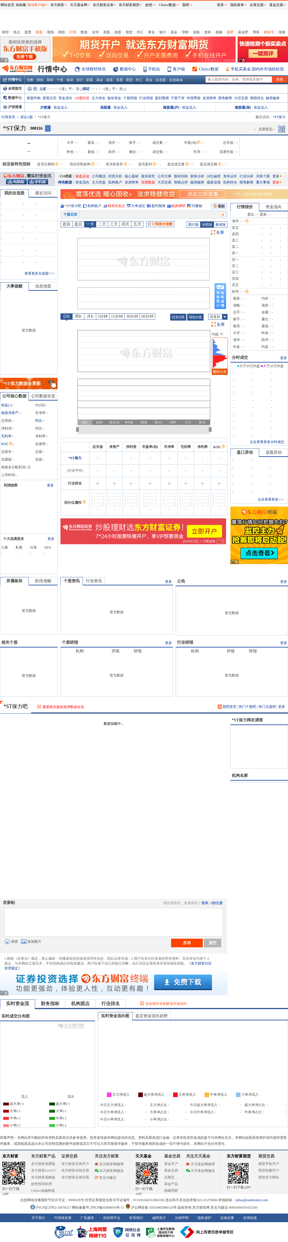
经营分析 (115, 176)
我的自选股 (14, 193)
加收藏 (21, 5)
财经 (5, 32)
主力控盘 (99, 182)
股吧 (230, 32)
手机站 (154, 69)
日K (66, 316)
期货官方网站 (268, 1177)
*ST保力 (75, 458)
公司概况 (99, 176)
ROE (6, 444)
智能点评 (181, 182)
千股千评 (178, 98)
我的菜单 (237, 5)
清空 (213, 942)
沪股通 (45, 108)
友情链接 (250, 1218)
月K (90, 316)
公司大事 (164, 176)
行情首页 (8, 117)
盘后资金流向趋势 (151, 1016)
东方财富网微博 (109, 1164)
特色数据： (66, 182)
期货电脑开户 (268, 1170)
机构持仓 (230, 182)
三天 (114, 224)
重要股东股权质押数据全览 (63, 707)
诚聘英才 (159, 1218)
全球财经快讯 (94, 69)
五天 (137, 224)
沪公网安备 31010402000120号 (151, 1207)
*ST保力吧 (73, 206)
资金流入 (60, 108)
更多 (276, 176)
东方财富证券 (103, 5)
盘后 (78, 224)
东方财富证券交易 (75, 1177)
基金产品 (171, 1184)
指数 (30, 80)
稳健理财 (171, 1191)
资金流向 (65, 98)
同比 (38, 421)
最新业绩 (214, 182)
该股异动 (274, 452)
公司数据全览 (43, 396)
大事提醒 (14, 286)
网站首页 (7, 5)
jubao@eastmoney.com (252, 1200)
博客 (256, 32)
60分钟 (147, 316)
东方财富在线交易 (75, 1170)
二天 (102, 224)
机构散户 (115, 182)
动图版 (207, 225)
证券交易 (257, 5)
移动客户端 (36, 5)
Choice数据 (209, 69)
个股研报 (130, 98)
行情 (72, 32)
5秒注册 (217, 903)
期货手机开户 (268, 1164)
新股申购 (34, 98)
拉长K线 (178, 317)
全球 (95, 32)
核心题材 (132, 176)
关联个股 (263, 176)
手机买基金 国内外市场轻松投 (257, 69)
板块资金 (114, 98)
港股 (117, 32)
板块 (70, 80)
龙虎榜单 (209, 98)
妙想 (148, 5)
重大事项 (263, 182)
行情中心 (12, 80)
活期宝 (169, 1177)
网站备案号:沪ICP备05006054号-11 (98, 1207)
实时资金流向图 (115, 1016)
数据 (84, 32)
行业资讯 (94, 581)
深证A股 (26, 117)
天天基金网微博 (200, 1164)
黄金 (151, 32)
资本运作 (230, 176)
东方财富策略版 (43, 1177)
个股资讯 (72, 581)
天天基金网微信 (200, 1171)
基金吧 (243, 32)
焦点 (16, 32)
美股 (106, 32)
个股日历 (70, 214)
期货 (129, 32)
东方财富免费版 (43, 1164)
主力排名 (98, 98)
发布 (187, 942)
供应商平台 (111, 1218)
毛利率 (6, 436)
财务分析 (197, 176)
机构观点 (80, 1003)
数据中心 (128, 69)
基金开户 (171, 1164)
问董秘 (197, 206)
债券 (207, 32)
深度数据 (148, 182)
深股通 (105, 108)
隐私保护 (204, 1218)
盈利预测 (162, 98)
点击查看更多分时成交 (267, 442)
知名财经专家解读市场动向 (166, 1004)
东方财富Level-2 (43, 1170)
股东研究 (148, 176)
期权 (61, 32)
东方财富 (10, 1156)
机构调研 (178, 206)
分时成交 (240, 357)
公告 (181, 581)
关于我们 (38, 1218)
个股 (59, 80)
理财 (185, 32)
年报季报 (193, 98)
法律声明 (182, 1218)
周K (78, 316)
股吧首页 (227, 707)
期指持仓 (257, 98)
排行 (79, 80)
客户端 (179, 69)
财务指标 (50, 1003)
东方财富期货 (239, 1156)
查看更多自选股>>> (39, 273)
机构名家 (240, 775)
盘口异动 (245, 452)
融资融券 (273, 98)
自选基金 (176, 80)
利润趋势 (11, 485)
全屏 (220, 232)
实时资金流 (17, 1003)
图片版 (193, 225)
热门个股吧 (247, 707)
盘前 (66, 224)
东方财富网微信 (109, 1171)
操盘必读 (82, 176)
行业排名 (110, 1003)
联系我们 (136, 1218)
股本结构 (181, 176)
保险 (196, 32)
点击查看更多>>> (271, 499)
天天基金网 (78, 5)
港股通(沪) (171, 108)
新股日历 (49, 98)
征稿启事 (227, 1218)
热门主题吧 (267, 707)
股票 (27, 32)
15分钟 (117, 316)
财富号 (269, 32)
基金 (173, 32)
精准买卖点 (116, 206)
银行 (162, 32)
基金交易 (171, 1170)
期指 (50, 32)
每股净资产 (9, 413)
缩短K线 (195, 317)
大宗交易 (241, 98)
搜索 (281, 32)
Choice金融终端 (43, 1191)
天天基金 (143, 1156)
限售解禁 (225, 98)
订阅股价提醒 (160, 224)
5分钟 (103, 316)
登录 (204, 903)
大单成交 (138, 206)
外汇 (140, 32)
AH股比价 (82, 98)
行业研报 (146, 98)
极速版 (220, 225)
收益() (6, 405)
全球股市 (12, 89)
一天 (90, 224)
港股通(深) (243, 108)
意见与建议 (105, 1178)
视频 (218, 32)
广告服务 (87, 1218)
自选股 (161, 80)
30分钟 (132, 316)
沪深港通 (12, 107)
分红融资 (214, 176)
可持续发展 (62, 1218)
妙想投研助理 (41, 1184)
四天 (126, 224)
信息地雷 (43, 286)
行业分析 (246, 176)
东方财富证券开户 (75, 1164)
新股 (39, 32)
